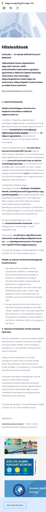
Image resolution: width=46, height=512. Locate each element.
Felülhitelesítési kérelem (13, 424)
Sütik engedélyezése (15, 505)
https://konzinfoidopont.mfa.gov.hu (17, 91)
